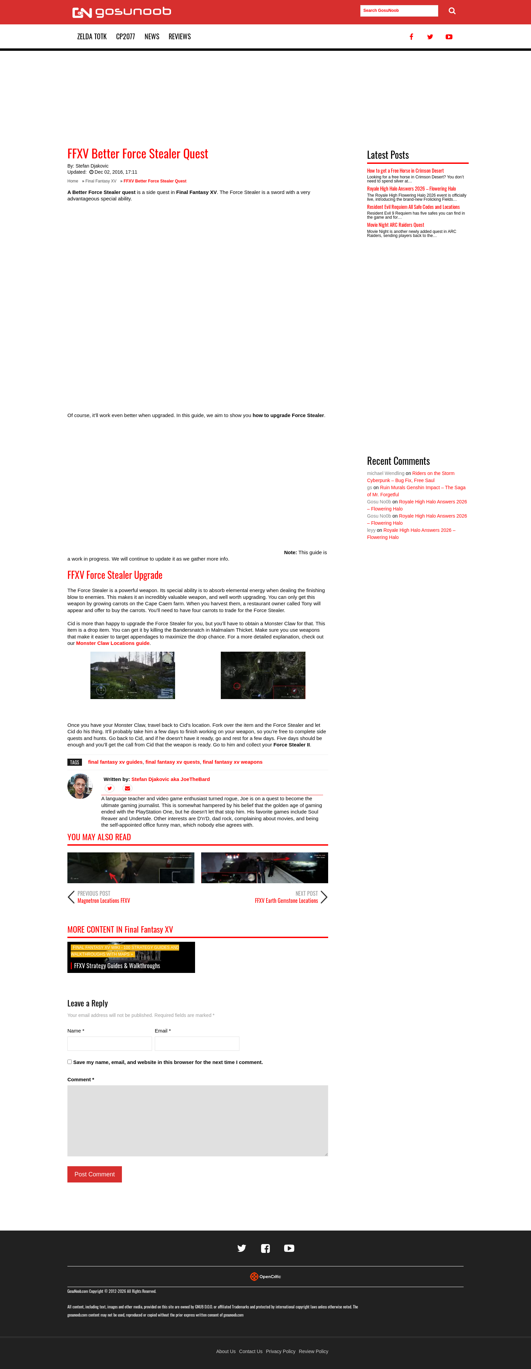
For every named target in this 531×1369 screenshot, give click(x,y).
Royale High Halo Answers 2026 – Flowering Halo (411, 188)
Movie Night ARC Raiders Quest (395, 224)
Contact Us (250, 1351)
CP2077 (125, 36)
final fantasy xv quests (172, 762)
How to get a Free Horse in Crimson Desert (405, 170)
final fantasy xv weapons (233, 762)
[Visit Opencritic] (265, 1276)
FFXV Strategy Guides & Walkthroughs (117, 965)
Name (75, 1031)
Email (163, 1031)
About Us (226, 1351)
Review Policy (313, 1351)
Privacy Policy (280, 1351)
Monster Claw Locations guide (113, 643)
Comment (80, 1079)
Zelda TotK (92, 36)
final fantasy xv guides (115, 762)
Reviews (180, 36)
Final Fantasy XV (100, 181)
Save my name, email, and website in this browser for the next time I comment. (168, 1062)
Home (72, 181)
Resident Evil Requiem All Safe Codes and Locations (413, 206)
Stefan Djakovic (92, 166)
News (152, 36)
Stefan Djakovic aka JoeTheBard (170, 779)
